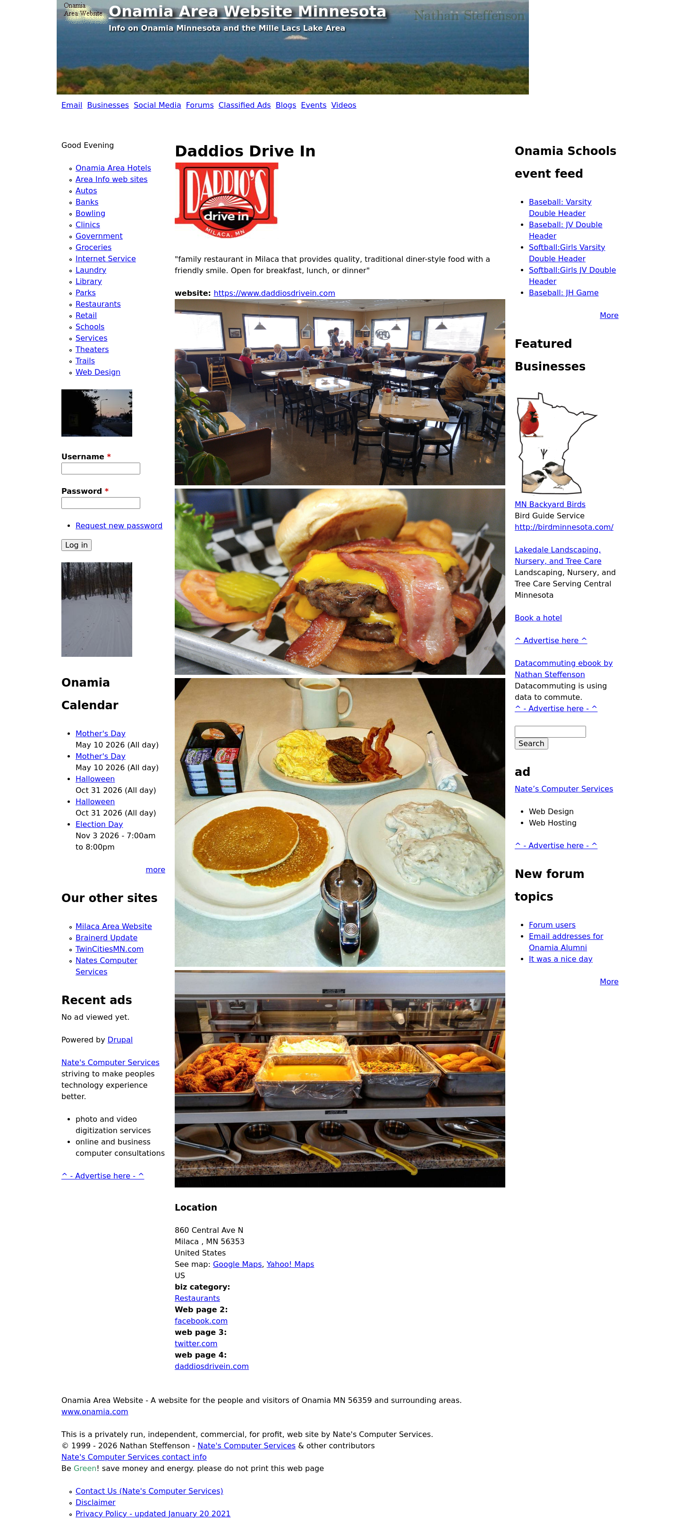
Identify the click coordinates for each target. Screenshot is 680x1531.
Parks (86, 292)
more (155, 869)
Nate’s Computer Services (564, 788)
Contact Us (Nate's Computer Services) (149, 1491)
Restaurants (197, 1298)
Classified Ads (245, 105)
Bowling (90, 213)
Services (91, 338)
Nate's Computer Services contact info (134, 1457)
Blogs (286, 105)
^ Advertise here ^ (551, 640)
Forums (200, 105)
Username (86, 456)
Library (89, 281)
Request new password (119, 525)
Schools (90, 326)
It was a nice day (561, 959)
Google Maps (237, 1264)
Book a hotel (538, 617)
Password (85, 491)
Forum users (552, 924)
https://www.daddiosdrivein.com (274, 293)
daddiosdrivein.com (212, 1366)
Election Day (99, 824)
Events (313, 105)
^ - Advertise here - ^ (102, 1175)
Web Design (98, 372)
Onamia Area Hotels (113, 167)
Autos (86, 190)
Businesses (108, 105)
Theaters (92, 349)
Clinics (88, 224)
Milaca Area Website (114, 926)
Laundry (91, 270)
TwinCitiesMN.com (110, 949)
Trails (85, 360)
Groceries (93, 247)
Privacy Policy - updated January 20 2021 (153, 1513)
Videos (344, 105)
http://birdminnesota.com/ (564, 527)
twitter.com (196, 1343)
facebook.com (201, 1320)
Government (99, 236)
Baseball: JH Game (564, 292)
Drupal (120, 1039)
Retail (86, 315)
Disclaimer (96, 1502)
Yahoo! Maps (290, 1264)
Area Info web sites (112, 179)
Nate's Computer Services (110, 1062)
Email (71, 105)
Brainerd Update (106, 937)
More (609, 315)
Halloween (95, 778)
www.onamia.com (94, 1411)
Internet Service (106, 258)
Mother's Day (101, 733)
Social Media (157, 105)
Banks (87, 202)
